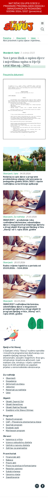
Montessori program (15, 430)
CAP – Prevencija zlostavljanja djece (23, 422)
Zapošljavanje (12, 477)
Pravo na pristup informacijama (21, 465)
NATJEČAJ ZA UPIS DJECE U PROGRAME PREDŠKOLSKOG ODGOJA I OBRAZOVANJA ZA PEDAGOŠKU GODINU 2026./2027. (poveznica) (24, 7)
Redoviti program (14, 419)
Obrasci (7, 436)
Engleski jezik (12, 428)
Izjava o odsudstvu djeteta (19, 442)
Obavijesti (8, 53)
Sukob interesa (13, 471)
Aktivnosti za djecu (15, 384)
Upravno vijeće (13, 474)
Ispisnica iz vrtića (14, 439)
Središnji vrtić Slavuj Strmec (19, 410)
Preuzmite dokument (13, 74)
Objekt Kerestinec (14, 404)
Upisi (16, 53)
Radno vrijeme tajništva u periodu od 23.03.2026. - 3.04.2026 (22, 267)
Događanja (11, 381)
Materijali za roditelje (16, 390)
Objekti (6, 398)
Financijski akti (13, 457)
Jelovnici (10, 387)
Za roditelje (19, 217)
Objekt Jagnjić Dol (15, 401)
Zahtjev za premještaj (16, 448)
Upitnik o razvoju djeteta (18, 445)
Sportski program (14, 425)
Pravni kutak (9, 454)
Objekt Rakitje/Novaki (16, 407)
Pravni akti (11, 463)
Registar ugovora (14, 468)
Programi (8, 416)
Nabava (9, 460)
